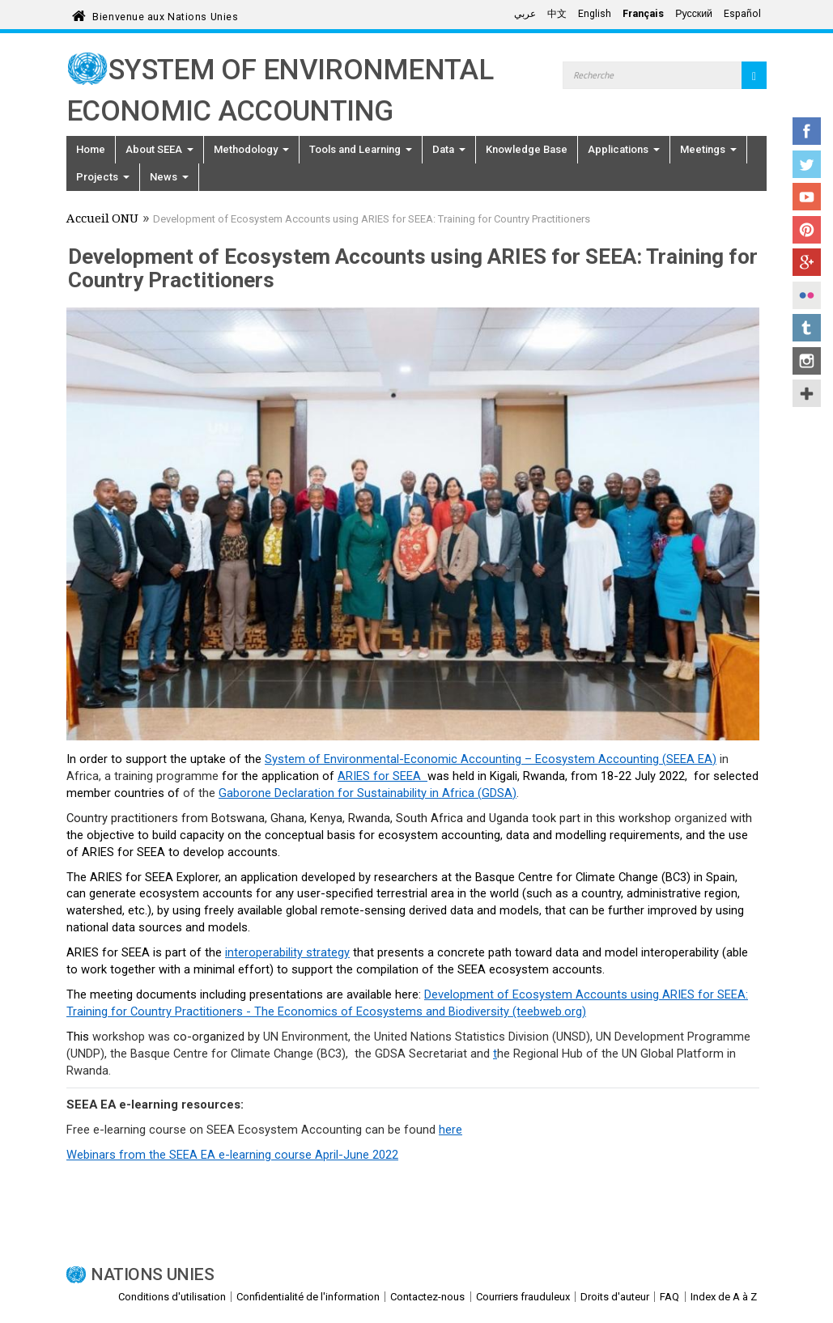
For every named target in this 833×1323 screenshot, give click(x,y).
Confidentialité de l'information (308, 1296)
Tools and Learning (360, 149)
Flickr (807, 295)
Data (448, 149)
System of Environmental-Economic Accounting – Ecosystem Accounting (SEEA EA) (490, 759)
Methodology (251, 149)
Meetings (708, 149)
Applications (624, 149)
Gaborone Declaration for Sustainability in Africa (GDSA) (367, 793)
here (450, 1129)
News (169, 177)
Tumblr (807, 327)
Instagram (807, 361)
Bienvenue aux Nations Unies (165, 14)
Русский (693, 13)
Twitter (807, 164)
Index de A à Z (724, 1296)
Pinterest (807, 230)
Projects (103, 177)
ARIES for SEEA (382, 776)
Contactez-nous (427, 1296)
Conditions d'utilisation (172, 1296)
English (594, 13)
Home (90, 149)
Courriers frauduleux (523, 1296)
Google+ (807, 262)
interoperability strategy (287, 952)
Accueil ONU (102, 220)
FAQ (669, 1296)
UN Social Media (807, 393)
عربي (525, 13)
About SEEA (159, 149)
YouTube (807, 196)
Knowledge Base (526, 149)
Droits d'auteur (614, 1296)
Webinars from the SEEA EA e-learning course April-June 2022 (232, 1154)
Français (643, 13)
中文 (557, 13)
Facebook (807, 131)
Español (742, 13)
